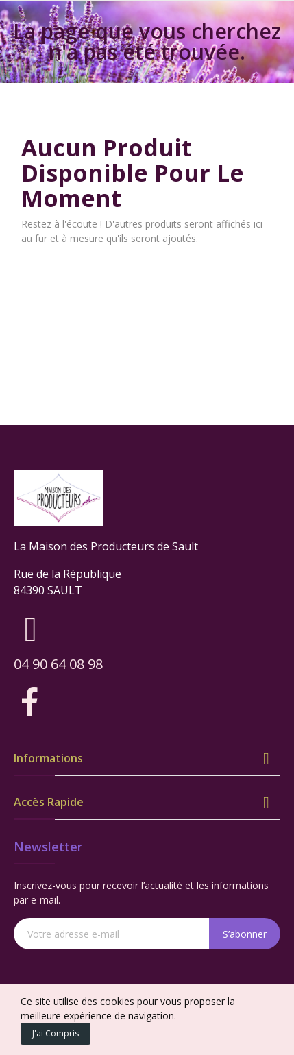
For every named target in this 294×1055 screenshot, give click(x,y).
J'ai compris (55, 1033)
